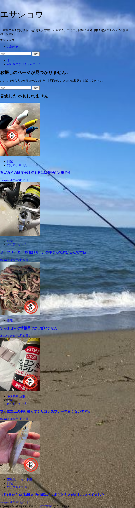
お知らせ (12, 46)
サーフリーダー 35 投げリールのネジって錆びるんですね (43, 252)
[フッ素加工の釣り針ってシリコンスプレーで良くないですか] (20, 390)
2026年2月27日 (19, 259)
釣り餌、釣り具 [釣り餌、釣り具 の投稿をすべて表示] (17, 165)
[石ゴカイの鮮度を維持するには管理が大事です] (20, 155)
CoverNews (45, 505)
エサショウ (22, 14)
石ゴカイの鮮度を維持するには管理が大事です (35, 173)
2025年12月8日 (19, 502)
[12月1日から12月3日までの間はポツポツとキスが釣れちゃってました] (20, 473)
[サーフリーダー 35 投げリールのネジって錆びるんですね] (20, 234)
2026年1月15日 (19, 418)
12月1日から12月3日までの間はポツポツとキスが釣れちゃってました (52, 495)
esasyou (5, 180)
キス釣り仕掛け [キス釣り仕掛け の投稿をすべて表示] (17, 396)
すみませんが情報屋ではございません (28, 328)
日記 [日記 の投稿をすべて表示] (10, 161)
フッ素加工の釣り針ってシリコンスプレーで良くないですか (45, 411)
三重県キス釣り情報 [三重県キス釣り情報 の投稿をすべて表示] (20, 479)
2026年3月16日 (19, 180)
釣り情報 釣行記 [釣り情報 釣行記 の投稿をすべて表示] (17, 487)
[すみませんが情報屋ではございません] (20, 314)
